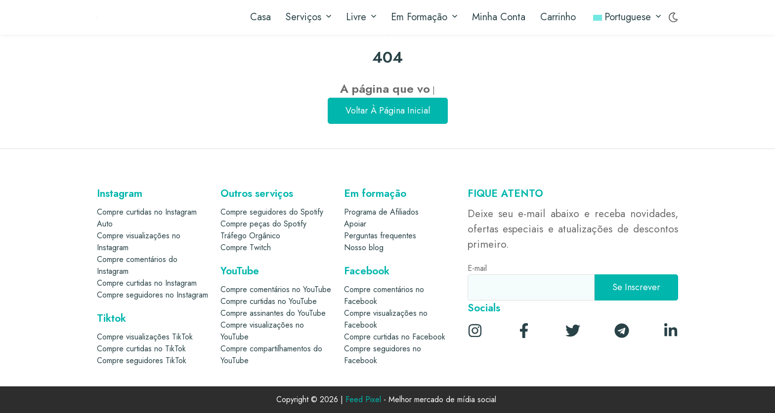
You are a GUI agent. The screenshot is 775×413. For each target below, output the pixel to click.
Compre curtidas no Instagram (147, 283)
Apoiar (355, 223)
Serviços (308, 17)
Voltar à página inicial (387, 110)
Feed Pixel (363, 400)
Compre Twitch (245, 247)
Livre (361, 17)
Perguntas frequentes (380, 235)
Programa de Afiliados (381, 212)
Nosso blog (364, 247)
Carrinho (558, 17)
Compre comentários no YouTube (275, 289)
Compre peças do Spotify (263, 223)
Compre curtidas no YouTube (268, 301)
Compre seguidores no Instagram (152, 294)
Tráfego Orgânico (250, 235)
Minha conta (498, 17)
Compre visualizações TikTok (145, 336)
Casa (260, 17)
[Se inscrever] (636, 287)
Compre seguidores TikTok (141, 360)
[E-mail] (531, 287)
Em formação (424, 17)
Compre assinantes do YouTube (273, 313)
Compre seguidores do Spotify (271, 212)
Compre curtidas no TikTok (141, 348)
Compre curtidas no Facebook (394, 336)
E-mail (477, 268)
